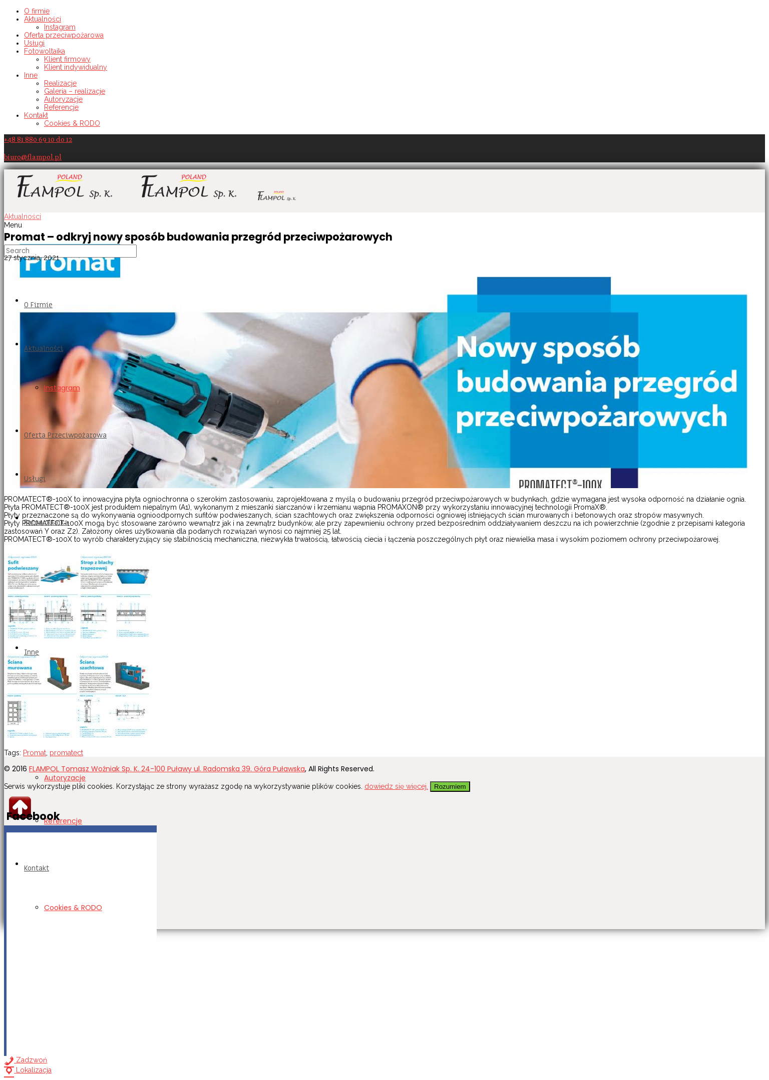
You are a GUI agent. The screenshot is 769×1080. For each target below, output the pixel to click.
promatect (66, 753)
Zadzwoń (25, 1060)
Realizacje (60, 83)
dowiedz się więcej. (396, 786)
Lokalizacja (28, 1070)
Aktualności (42, 19)
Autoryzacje (63, 99)
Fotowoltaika (44, 51)
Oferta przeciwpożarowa (64, 35)
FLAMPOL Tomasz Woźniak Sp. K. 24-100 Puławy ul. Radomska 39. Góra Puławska (167, 769)
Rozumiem (450, 786)
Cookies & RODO (72, 123)
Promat (34, 753)
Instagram (60, 27)
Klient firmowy (67, 59)
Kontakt (36, 115)
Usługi (34, 43)
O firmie (37, 11)
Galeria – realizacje (74, 91)
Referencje (61, 107)
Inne (31, 75)
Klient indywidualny (75, 67)
